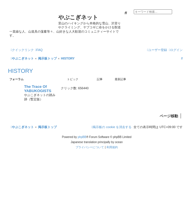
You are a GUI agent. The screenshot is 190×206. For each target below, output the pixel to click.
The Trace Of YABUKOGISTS (37, 88)
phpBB (82, 137)
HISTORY (20, 71)
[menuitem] (39, 49)
